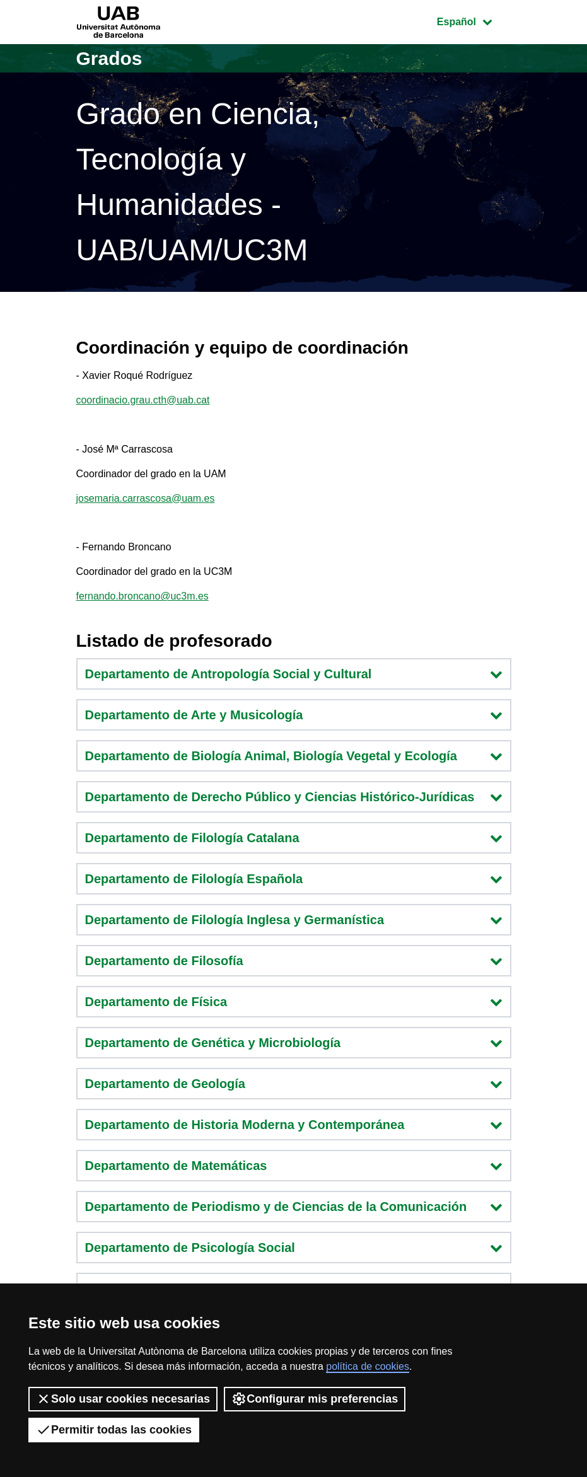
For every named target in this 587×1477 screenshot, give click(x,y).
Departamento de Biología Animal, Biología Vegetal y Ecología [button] (294, 756)
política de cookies (367, 1366)
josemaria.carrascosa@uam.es (146, 498)
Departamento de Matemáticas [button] (294, 1166)
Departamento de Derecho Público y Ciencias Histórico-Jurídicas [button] (294, 797)
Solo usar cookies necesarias (123, 1398)
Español (473, 20)
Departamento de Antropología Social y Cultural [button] (294, 674)
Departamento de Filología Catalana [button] (294, 838)
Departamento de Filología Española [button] (294, 879)
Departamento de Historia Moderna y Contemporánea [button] (294, 1125)
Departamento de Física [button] (294, 1002)
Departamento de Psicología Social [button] (294, 1247)
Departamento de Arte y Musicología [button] (294, 715)
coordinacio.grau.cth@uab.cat (143, 400)
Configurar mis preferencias (314, 1398)
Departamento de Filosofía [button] (294, 961)
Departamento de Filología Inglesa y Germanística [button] (294, 920)
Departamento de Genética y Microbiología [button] (294, 1043)
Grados (109, 58)
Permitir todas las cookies (114, 1429)
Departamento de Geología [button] (294, 1084)
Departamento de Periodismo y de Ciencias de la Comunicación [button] (294, 1206)
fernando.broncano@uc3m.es (142, 596)
